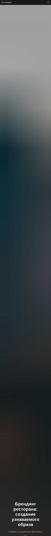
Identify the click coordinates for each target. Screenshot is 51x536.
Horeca (6, 2)
